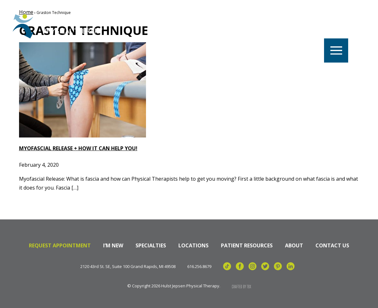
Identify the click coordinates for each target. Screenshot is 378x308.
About (294, 245)
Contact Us (332, 245)
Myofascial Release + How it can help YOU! (78, 148)
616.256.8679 (199, 266)
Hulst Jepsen (60, 26)
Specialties (151, 245)
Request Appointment (60, 245)
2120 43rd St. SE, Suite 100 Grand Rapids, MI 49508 (128, 266)
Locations (193, 245)
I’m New (113, 245)
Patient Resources (247, 245)
